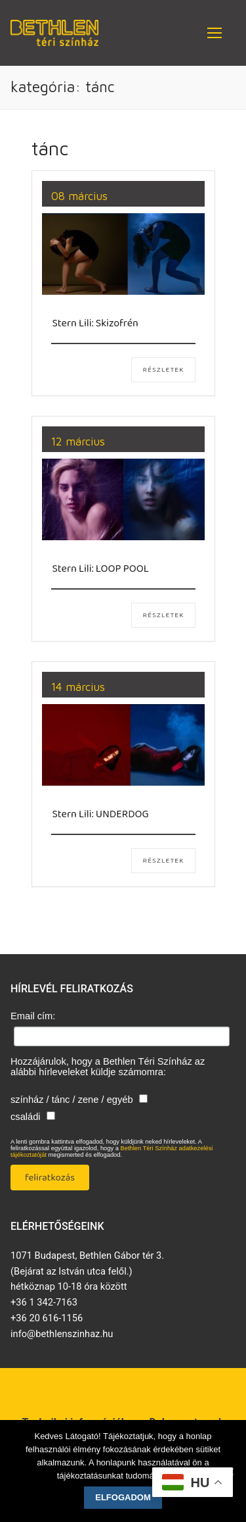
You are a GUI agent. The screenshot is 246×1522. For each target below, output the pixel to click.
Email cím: (32, 1016)
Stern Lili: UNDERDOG (100, 814)
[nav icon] (215, 33)
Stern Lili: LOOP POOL (100, 569)
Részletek (163, 370)
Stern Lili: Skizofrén (95, 323)
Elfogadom (123, 1497)
